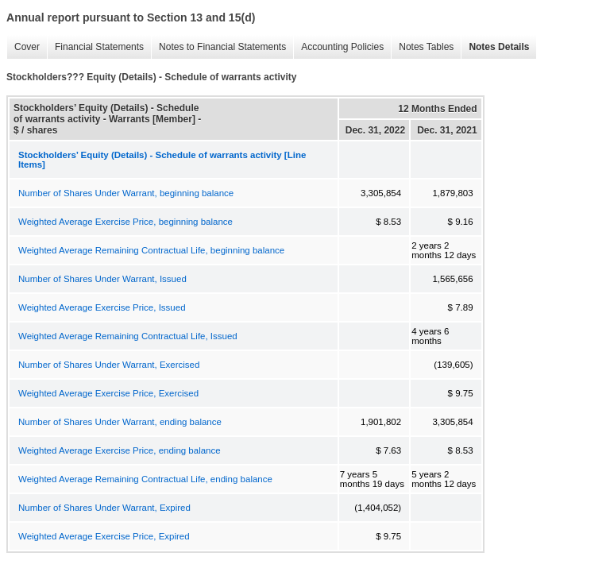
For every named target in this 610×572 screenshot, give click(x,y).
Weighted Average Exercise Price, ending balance (119, 450)
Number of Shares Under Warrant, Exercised (108, 364)
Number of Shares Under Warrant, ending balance (120, 422)
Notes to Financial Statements (218, 47)
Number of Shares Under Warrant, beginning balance (126, 193)
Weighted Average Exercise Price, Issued (102, 307)
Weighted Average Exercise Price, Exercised (108, 393)
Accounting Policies (338, 47)
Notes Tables (422, 47)
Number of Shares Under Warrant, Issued (102, 279)
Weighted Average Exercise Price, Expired (104, 536)
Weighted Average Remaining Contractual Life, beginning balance (151, 250)
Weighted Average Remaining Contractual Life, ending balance (145, 479)
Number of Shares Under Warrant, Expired (104, 507)
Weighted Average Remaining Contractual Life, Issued (127, 336)
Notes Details (495, 47)
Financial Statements (95, 47)
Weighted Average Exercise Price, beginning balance (125, 221)
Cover (23, 47)
